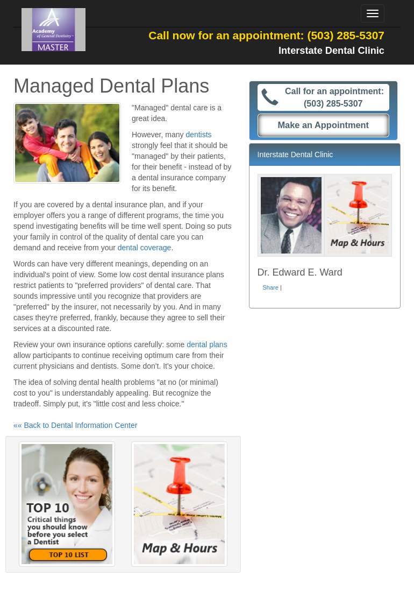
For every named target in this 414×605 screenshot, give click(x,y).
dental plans (207, 344)
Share (271, 287)
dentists (198, 134)
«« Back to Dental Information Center (75, 425)
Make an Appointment (323, 125)
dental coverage (145, 247)
